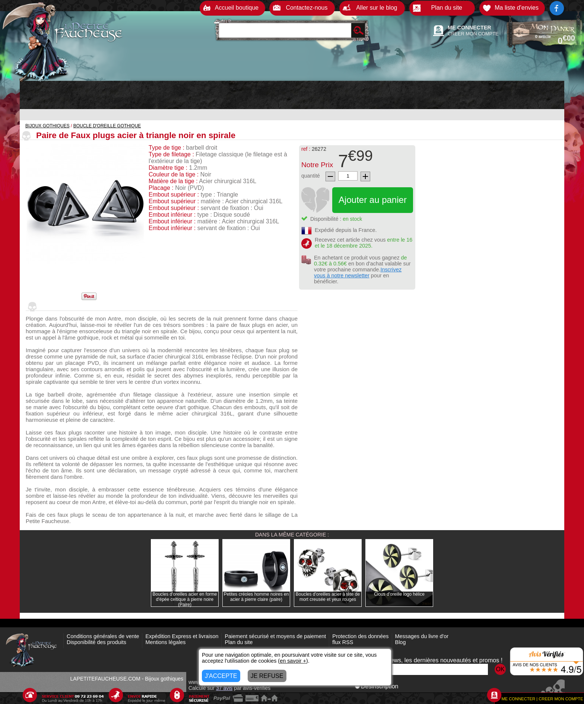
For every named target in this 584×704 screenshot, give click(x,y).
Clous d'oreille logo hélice (399, 594)
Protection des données (360, 636)
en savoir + (293, 661)
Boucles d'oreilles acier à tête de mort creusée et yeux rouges (328, 597)
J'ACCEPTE (221, 676)
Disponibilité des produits (96, 642)
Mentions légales (165, 642)
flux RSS (342, 642)
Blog (400, 642)
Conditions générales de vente (103, 636)
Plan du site (239, 642)
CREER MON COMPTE (473, 33)
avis (224, 688)
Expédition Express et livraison (181, 636)
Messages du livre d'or (422, 636)
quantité (310, 176)
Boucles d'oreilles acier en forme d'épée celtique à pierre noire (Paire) (184, 599)
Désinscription (376, 686)
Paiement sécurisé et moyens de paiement (275, 636)
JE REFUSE (267, 676)
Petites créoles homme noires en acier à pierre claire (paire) (256, 597)
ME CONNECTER (469, 28)
